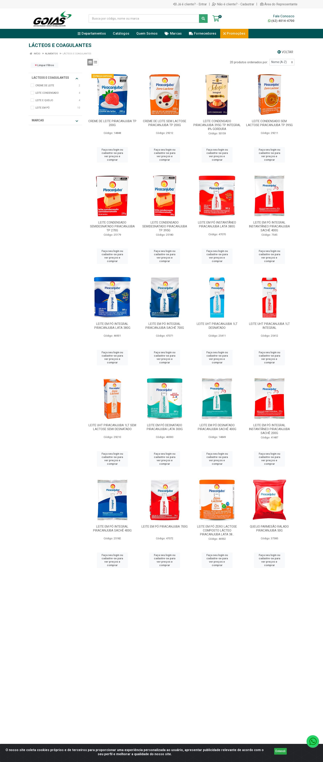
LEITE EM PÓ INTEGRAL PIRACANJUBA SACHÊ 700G (164, 326)
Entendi (280, 753)
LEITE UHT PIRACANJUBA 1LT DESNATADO (217, 326)
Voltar (285, 52)
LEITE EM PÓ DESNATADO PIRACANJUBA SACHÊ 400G (217, 427)
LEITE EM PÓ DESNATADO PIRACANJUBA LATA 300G (165, 427)
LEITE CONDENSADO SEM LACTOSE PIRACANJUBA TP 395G (269, 123)
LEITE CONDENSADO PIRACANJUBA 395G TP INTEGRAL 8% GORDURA (217, 125)
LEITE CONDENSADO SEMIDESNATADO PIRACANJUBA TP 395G (164, 226)
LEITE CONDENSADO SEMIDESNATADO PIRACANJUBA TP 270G (112, 226)
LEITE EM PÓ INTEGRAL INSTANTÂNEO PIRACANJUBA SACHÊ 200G (269, 429)
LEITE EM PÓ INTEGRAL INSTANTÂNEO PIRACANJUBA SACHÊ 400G (269, 226)
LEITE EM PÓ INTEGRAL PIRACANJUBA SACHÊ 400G (112, 528)
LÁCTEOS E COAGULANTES (55, 78)
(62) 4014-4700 (281, 21)
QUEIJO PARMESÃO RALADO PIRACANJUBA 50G (269, 528)
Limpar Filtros (44, 65)
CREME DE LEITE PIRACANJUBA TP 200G (112, 123)
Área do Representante (278, 4)
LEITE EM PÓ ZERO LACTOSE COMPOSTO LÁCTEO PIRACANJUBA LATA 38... (217, 530)
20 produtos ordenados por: (249, 62)
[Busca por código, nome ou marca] (144, 18)
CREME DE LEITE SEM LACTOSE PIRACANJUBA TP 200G (164, 123)
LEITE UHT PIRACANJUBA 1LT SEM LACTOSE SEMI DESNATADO (112, 427)
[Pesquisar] (203, 18)
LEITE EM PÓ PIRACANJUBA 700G (165, 526)
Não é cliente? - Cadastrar (233, 4)
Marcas (55, 121)
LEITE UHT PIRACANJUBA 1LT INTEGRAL (269, 326)
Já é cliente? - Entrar (190, 4)
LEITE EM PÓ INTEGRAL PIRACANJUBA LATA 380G (112, 326)
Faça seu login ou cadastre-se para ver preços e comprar (112, 154)
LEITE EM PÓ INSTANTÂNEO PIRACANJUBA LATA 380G (217, 224)
